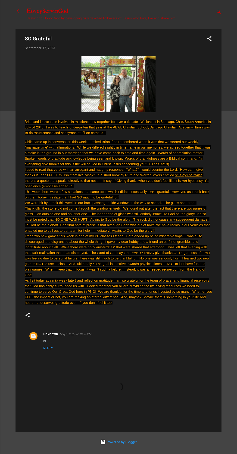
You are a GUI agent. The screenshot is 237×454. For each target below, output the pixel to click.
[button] (209, 39)
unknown (50, 334)
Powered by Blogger (118, 442)
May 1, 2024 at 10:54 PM (75, 334)
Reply (48, 348)
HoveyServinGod (47, 11)
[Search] (218, 13)
